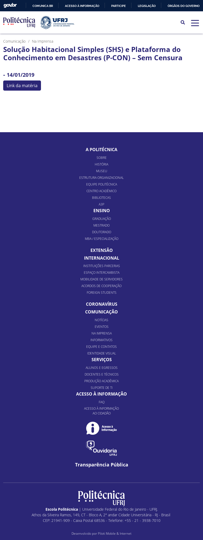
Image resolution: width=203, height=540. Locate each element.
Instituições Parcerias (101, 266)
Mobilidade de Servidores (101, 279)
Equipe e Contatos (101, 346)
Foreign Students (102, 292)
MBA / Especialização (101, 238)
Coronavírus (101, 304)
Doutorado (101, 232)
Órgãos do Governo (184, 6)
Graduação (101, 218)
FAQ (102, 402)
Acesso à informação (82, 6)
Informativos (101, 340)
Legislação (147, 6)
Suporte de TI (102, 387)
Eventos (102, 326)
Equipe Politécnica (101, 184)
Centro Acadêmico (101, 191)
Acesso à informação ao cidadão (101, 411)
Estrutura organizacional (101, 177)
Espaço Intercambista (101, 272)
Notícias (101, 320)
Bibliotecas (101, 197)
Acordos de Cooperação (101, 286)
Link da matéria (22, 85)
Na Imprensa (102, 333)
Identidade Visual (101, 353)
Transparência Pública (101, 465)
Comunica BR (42, 6)
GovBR (10, 5)
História (101, 164)
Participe (118, 6)
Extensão (101, 250)
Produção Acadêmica (101, 381)
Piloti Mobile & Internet (114, 533)
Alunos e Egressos (102, 367)
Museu (101, 171)
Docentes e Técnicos (102, 374)
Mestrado (101, 225)
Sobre (102, 157)
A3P (101, 204)
